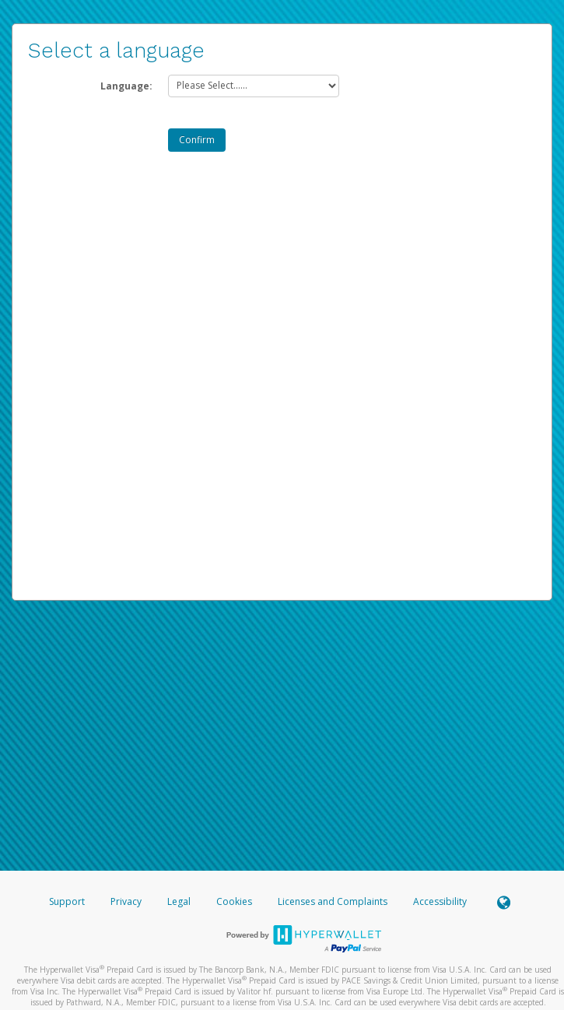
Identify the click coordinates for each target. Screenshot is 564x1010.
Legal (179, 901)
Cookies (234, 901)
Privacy (126, 901)
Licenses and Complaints (334, 901)
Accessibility (440, 901)
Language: (126, 86)
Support (67, 901)
